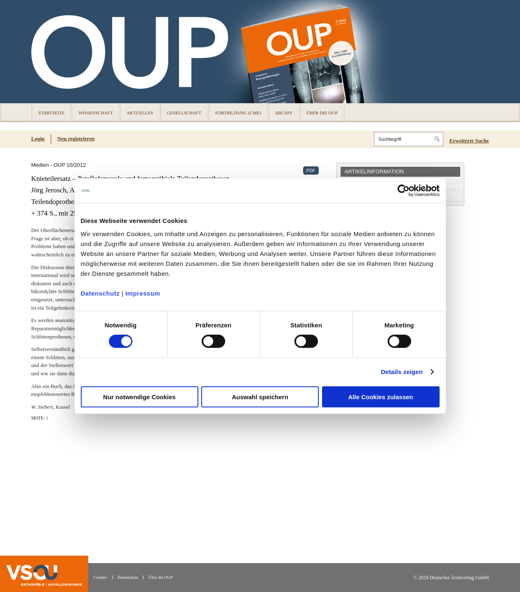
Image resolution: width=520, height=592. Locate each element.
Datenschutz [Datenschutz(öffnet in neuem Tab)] (128, 577)
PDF (310, 170)
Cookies (100, 577)
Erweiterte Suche (469, 140)
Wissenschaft (95, 112)
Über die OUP (321, 112)
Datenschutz (100, 292)
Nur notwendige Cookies (139, 396)
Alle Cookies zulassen (380, 396)
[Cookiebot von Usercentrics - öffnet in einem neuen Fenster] (403, 191)
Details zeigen (402, 371)
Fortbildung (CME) (238, 112)
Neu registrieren (75, 138)
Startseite (51, 112)
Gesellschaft (184, 112)
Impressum (142, 292)
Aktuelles (140, 112)
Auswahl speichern (260, 396)
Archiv (283, 112)
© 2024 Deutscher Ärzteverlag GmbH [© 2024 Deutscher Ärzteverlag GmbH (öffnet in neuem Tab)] (451, 577)
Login (38, 138)
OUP (41, 51)
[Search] (409, 139)
